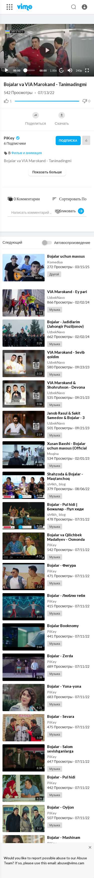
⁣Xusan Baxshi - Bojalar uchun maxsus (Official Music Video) (67, 448)
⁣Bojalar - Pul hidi (61, 777)
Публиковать (69, 211)
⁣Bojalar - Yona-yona (64, 686)
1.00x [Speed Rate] (53, 70)
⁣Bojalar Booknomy (63, 625)
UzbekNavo (56, 297)
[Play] (6, 70)
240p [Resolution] (79, 70)
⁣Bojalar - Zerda (60, 656)
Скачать (62, 118)
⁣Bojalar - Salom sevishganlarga (60, 748)
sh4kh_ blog (56, 484)
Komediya (55, 262)
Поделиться (35, 118)
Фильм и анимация (26, 153)
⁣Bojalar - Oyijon (60, 807)
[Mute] (69, 70)
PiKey (12, 137)
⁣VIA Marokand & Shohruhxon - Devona (66, 384)
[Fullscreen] (86, 70)
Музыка (54, 310)
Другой (54, 274)
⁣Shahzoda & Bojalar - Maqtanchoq (65, 476)
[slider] (30, 70)
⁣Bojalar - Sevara (60, 716)
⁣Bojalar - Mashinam (63, 837)
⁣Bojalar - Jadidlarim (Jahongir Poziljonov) (65, 324)
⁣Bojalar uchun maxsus (66, 256)
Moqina (53, 453)
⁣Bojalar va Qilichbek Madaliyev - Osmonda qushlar (66, 539)
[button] (84, 7)
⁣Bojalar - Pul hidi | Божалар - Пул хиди (65, 506)
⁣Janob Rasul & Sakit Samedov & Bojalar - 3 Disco (66, 417)
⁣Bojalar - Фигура (61, 565)
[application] (47, 50)
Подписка (68, 140)
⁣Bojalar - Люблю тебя (66, 595)
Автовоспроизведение (72, 242)
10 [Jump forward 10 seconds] (61, 70)
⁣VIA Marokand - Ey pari (67, 291)
